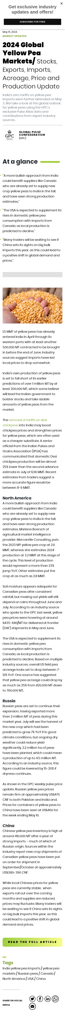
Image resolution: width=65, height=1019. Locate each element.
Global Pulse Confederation (32, 133)
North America (14, 979)
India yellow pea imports (21, 968)
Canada (47, 973)
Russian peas (28, 973)
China (41, 979)
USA (31, 979)
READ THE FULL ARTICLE (32, 942)
